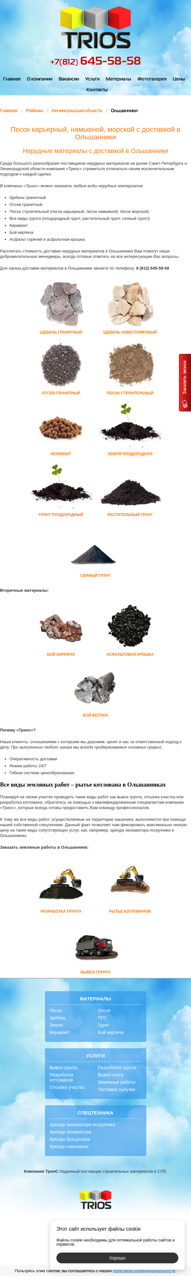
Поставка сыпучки (116, 1089)
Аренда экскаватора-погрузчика (82, 1124)
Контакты (97, 90)
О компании (39, 79)
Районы (34, 111)
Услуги (92, 79)
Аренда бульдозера (70, 1139)
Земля (56, 1025)
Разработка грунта (117, 1067)
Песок (56, 1010)
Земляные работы (117, 1082)
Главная (12, 79)
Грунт (103, 1025)
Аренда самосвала (69, 1146)
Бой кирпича (111, 1032)
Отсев (104, 1010)
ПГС (102, 1017)
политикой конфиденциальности (144, 1270)
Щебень (58, 1017)
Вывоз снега (110, 1074)
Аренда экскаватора (71, 1131)
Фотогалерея (152, 79)
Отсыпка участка (67, 1087)
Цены (179, 79)
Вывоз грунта (63, 1067)
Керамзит (59, 1032)
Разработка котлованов (61, 1077)
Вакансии (69, 79)
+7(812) (95, 62)
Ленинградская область (77, 111)
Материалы (118, 79)
